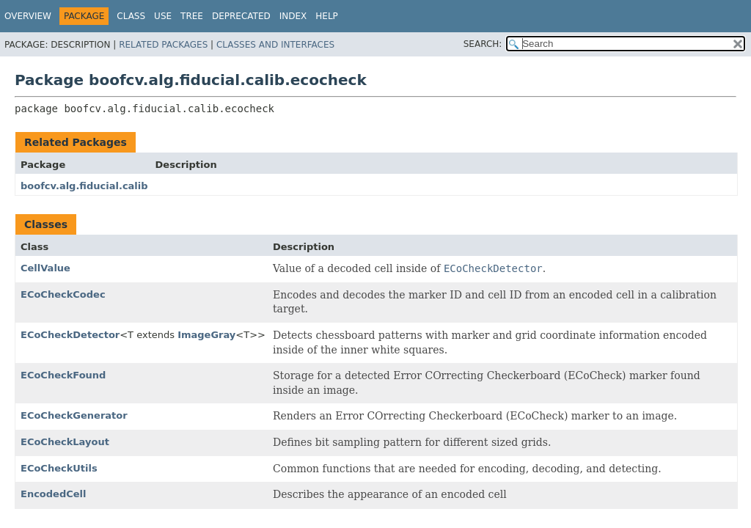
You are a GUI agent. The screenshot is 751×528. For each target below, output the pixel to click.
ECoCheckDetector (70, 334)
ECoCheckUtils (59, 468)
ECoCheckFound (63, 375)
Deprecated (241, 16)
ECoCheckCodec (63, 294)
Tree (191, 16)
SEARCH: (483, 44)
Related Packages (163, 45)
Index (293, 16)
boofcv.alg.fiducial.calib (84, 185)
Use (163, 16)
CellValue (45, 268)
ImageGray (206, 334)
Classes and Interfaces (275, 45)
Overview (27, 16)
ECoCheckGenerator (74, 415)
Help (326, 16)
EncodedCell (53, 493)
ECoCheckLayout (65, 441)
